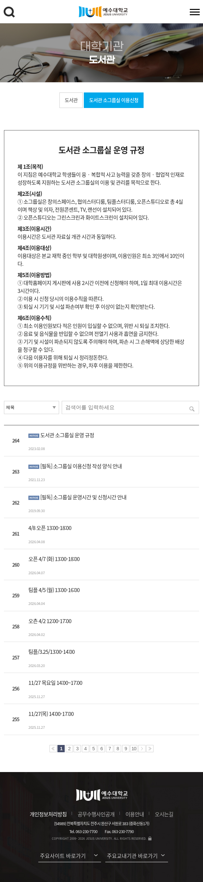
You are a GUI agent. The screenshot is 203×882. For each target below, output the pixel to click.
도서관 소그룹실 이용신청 (113, 100)
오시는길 (164, 814)
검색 (10, 13)
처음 (53, 748)
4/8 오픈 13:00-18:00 (49, 528)
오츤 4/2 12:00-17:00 (49, 621)
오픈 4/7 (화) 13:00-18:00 (54, 559)
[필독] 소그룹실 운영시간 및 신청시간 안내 (83, 497)
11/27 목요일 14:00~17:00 (55, 683)
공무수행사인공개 (96, 814)
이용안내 (134, 814)
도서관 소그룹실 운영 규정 (67, 435)
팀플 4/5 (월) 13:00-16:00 (54, 590)
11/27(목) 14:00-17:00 (51, 714)
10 (133, 748)
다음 (142, 748)
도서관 (71, 100)
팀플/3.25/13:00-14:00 (51, 651)
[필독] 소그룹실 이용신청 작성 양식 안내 (81, 466)
